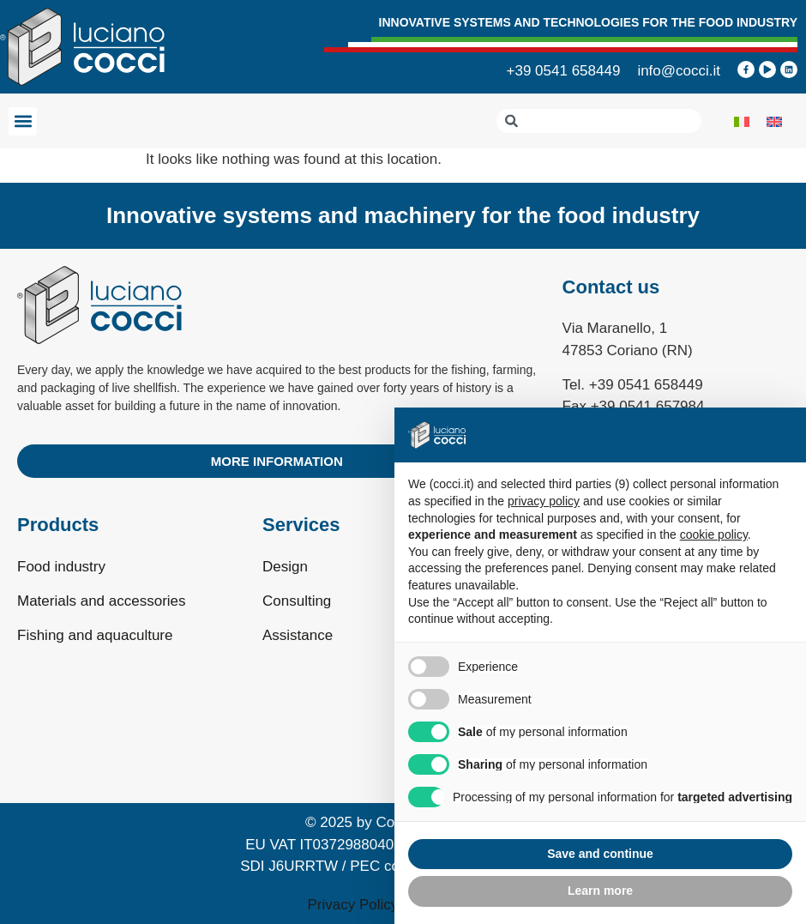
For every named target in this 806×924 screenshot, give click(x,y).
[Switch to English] (774, 121)
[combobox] (598, 121)
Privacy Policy (353, 905)
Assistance (297, 635)
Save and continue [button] (600, 854)
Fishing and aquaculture (94, 635)
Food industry (61, 567)
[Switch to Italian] (741, 121)
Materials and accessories (101, 601)
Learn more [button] (600, 890)
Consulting (296, 601)
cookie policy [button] (714, 534)
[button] (23, 121)
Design (285, 567)
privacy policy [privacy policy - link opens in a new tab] (544, 501)
